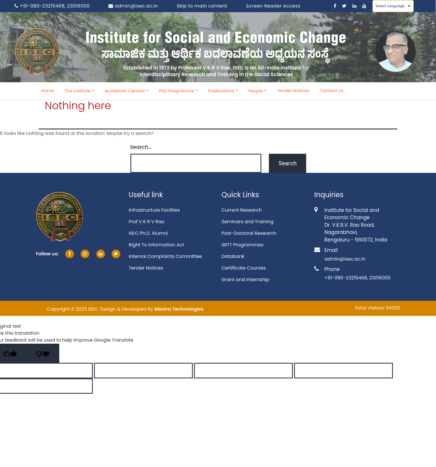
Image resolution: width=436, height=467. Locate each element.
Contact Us (331, 90)
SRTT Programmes (242, 244)
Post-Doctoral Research (248, 233)
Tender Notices (293, 90)
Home (47, 90)
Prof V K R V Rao (147, 221)
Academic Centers (125, 91)
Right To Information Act (156, 244)
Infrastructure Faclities (154, 210)
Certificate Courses (243, 268)
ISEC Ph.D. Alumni (148, 233)
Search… (141, 147)
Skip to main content (202, 6)
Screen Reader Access (273, 6)
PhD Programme (176, 91)
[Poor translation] (42, 353)
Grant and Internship (245, 279)
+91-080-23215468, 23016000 (52, 6)
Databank (232, 256)
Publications (221, 91)
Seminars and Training (247, 221)
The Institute (77, 91)
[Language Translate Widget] (393, 6)
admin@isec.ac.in (133, 6)
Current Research (241, 210)
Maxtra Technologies (179, 309)
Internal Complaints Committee (165, 256)
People (255, 91)
